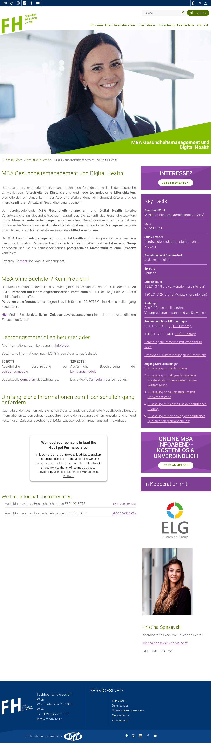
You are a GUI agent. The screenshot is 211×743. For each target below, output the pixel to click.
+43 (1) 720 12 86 (56, 714)
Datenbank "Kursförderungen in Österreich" (175, 355)
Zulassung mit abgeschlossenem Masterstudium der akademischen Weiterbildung (172, 380)
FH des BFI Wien (12, 160)
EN (199, 3)
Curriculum (28, 379)
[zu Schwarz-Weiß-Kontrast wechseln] (193, 3)
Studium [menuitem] (96, 25)
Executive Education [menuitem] (120, 25)
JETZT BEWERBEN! (176, 182)
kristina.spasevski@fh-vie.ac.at (165, 643)
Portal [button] (198, 12)
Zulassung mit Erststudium (167, 368)
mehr (24, 261)
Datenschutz (120, 705)
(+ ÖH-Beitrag (181, 326)
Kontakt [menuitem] (202, 25)
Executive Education (38, 160)
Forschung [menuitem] (167, 25)
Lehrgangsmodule (15, 371)
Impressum (119, 700)
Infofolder (62, 345)
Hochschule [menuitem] (185, 25)
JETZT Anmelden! (176, 465)
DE (205, 3)
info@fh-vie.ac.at (49, 719)
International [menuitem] (146, 25)
